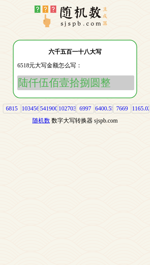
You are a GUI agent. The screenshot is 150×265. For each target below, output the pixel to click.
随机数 (41, 120)
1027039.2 (70, 108)
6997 (85, 108)
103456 (30, 108)
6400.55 (104, 108)
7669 (122, 108)
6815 (12, 108)
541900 (49, 108)
